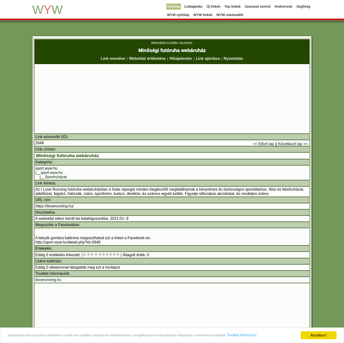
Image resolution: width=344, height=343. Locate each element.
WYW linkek (203, 15)
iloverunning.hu (48, 280)
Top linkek (232, 6)
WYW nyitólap (178, 15)
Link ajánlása (208, 58)
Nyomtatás (233, 58)
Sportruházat (56, 177)
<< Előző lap (263, 144)
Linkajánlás (193, 6)
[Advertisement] (172, 98)
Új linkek (213, 6)
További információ (271, 336)
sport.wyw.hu (52, 173)
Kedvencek (283, 6)
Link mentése (113, 58)
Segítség (303, 6)
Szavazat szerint (258, 6)
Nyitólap (173, 6)
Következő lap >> (293, 144)
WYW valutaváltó (229, 15)
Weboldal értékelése (147, 58)
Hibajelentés (181, 58)
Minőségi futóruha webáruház (67, 155)
